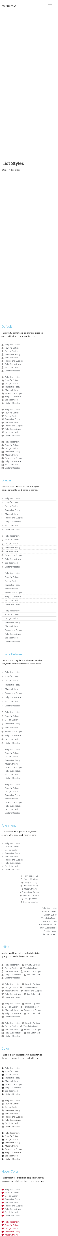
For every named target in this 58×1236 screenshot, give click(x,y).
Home (4, 170)
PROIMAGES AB (9, 6)
